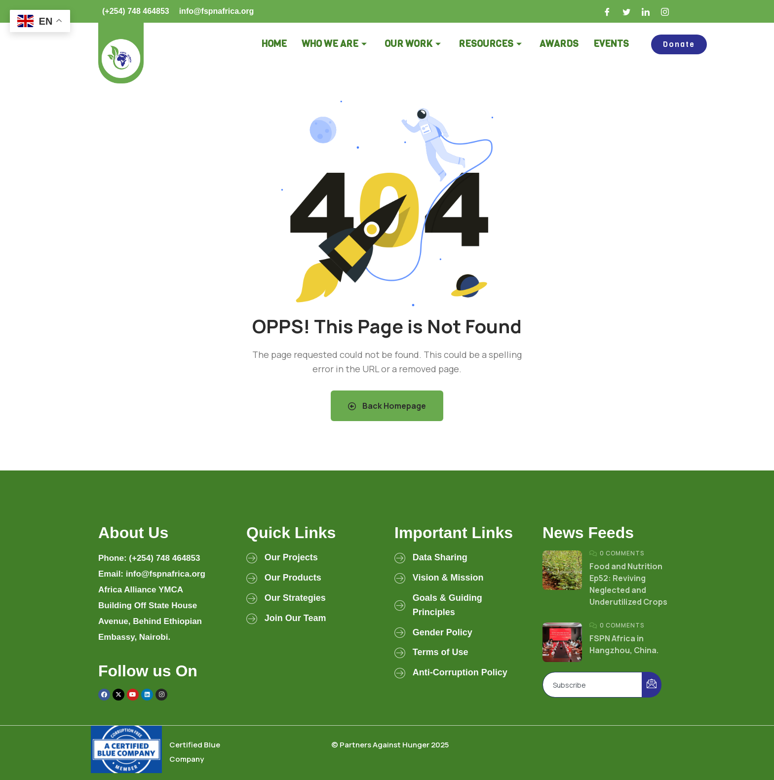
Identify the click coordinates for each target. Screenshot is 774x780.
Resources (490, 44)
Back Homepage (387, 405)
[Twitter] (626, 11)
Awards (559, 44)
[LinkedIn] (646, 11)
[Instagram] (665, 11)
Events (611, 44)
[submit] (651, 685)
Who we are (334, 44)
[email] (592, 685)
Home (274, 44)
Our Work (413, 44)
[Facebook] (607, 11)
